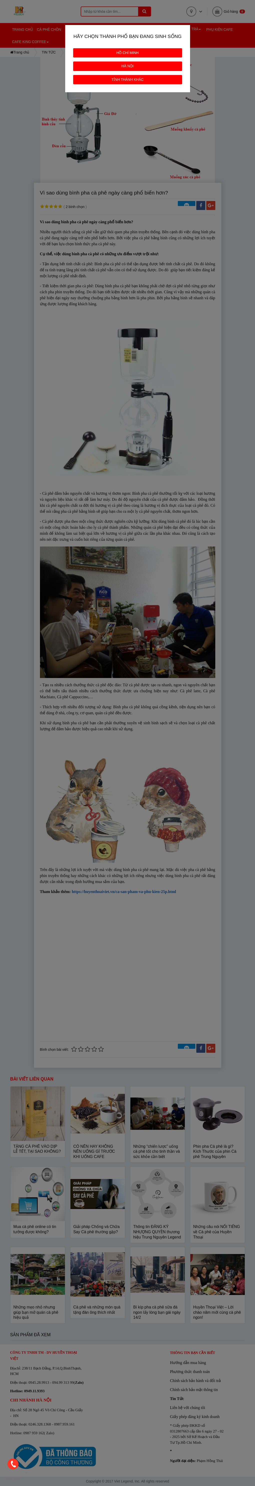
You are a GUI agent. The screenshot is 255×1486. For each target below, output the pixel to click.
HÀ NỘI (127, 66)
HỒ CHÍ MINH (127, 53)
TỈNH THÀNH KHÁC (127, 80)
